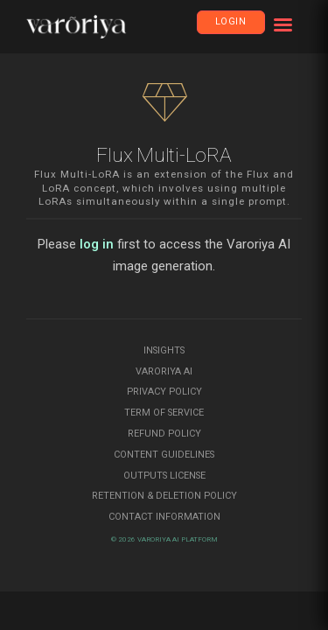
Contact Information (164, 516)
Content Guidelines (164, 454)
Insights (164, 350)
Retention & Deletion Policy (164, 495)
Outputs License (164, 475)
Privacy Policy (164, 391)
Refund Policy (164, 433)
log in (97, 244)
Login (231, 21)
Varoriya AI (164, 371)
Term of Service (164, 412)
